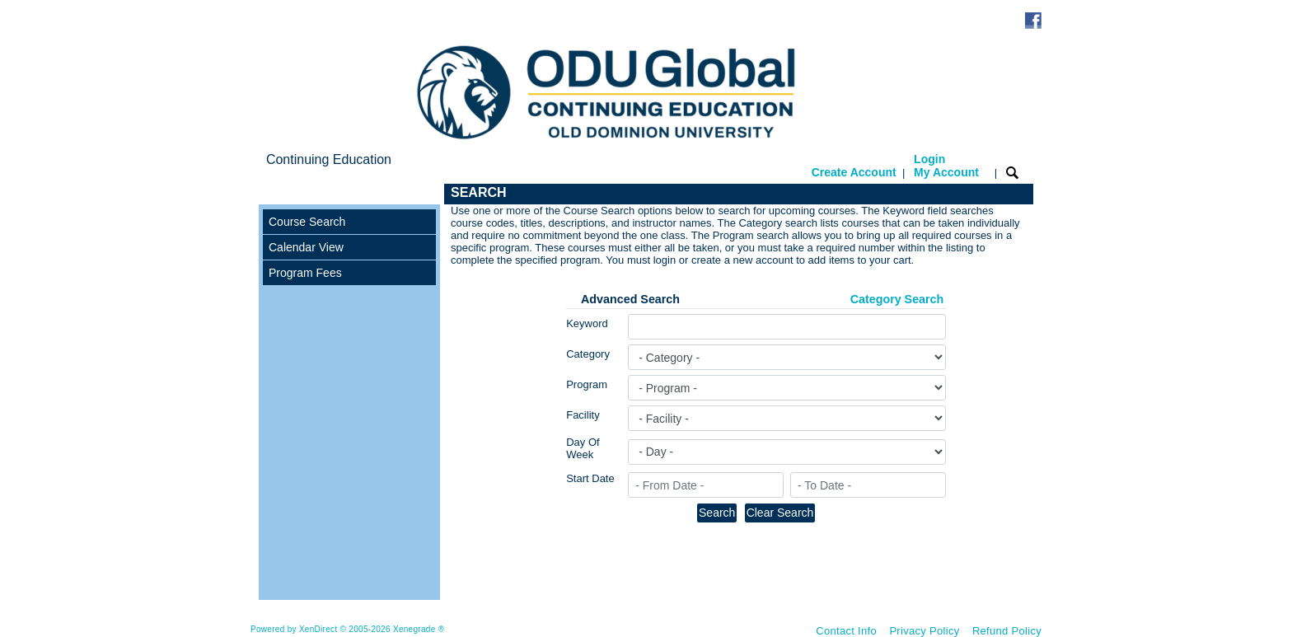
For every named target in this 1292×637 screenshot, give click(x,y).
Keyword (587, 323)
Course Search (307, 221)
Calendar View (306, 247)
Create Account (854, 172)
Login (946, 165)
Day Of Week (582, 448)
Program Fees (305, 272)
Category (588, 354)
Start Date (590, 478)
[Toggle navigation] (274, 194)
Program (586, 384)
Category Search (897, 299)
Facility (582, 415)
